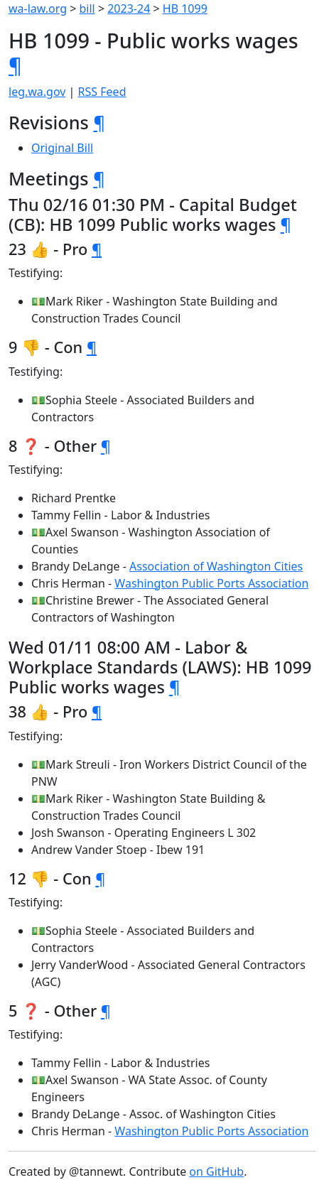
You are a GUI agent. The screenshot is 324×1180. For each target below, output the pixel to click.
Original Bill (62, 148)
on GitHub (216, 1171)
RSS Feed (102, 91)
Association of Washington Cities (216, 566)
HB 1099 (185, 8)
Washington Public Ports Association (211, 583)
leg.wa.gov (37, 91)
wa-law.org (38, 8)
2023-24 (128, 8)
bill (87, 8)
